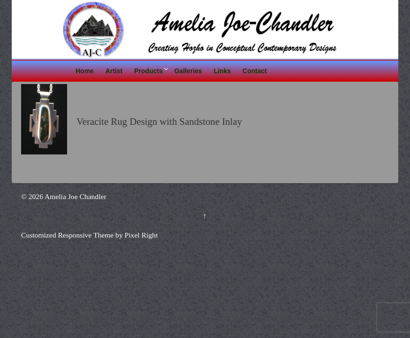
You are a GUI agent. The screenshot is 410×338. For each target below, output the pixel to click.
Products (148, 71)
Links (222, 71)
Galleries (188, 71)
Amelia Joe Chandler (74, 196)
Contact (255, 71)
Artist (114, 71)
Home (85, 71)
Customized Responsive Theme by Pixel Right (89, 235)
